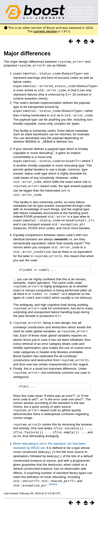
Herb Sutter (31, 19)
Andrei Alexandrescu (54, 19)
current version (45, 31)
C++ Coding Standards (81, 19)
